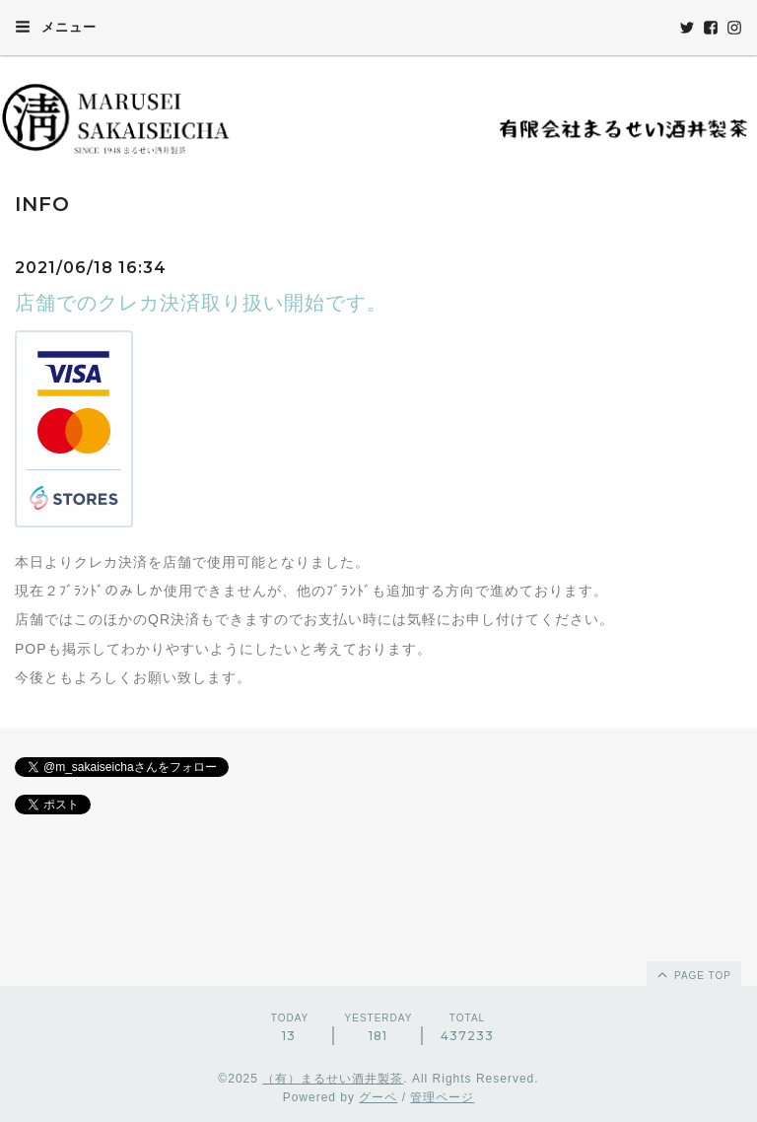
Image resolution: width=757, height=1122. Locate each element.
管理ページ (442, 1097)
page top (692, 974)
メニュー (56, 27)
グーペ (378, 1097)
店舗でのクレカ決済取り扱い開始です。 (201, 303)
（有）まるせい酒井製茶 (332, 1079)
